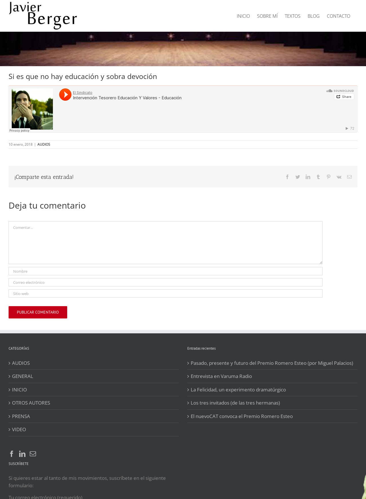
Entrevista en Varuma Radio (221, 376)
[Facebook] (12, 454)
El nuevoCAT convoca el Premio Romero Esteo (242, 416)
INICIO (19, 389)
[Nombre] (166, 271)
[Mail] (33, 454)
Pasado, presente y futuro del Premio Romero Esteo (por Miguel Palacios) (272, 363)
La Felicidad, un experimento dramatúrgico (238, 389)
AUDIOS (43, 144)
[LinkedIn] (22, 454)
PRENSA (21, 416)
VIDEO (19, 429)
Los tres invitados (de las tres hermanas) (235, 402)
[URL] (166, 293)
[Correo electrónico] (166, 282)
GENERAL (22, 376)
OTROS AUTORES (31, 402)
